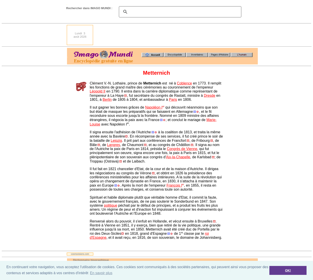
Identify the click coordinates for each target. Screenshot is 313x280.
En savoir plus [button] (101, 273)
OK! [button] (288, 270)
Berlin (107, 99)
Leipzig (116, 140)
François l (174, 185)
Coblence (184, 83)
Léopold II (97, 91)
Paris (173, 99)
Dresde (209, 95)
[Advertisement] (177, 35)
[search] (179, 11)
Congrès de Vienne (182, 149)
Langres (113, 145)
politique (110, 205)
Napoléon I (153, 107)
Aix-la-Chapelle (178, 157)
